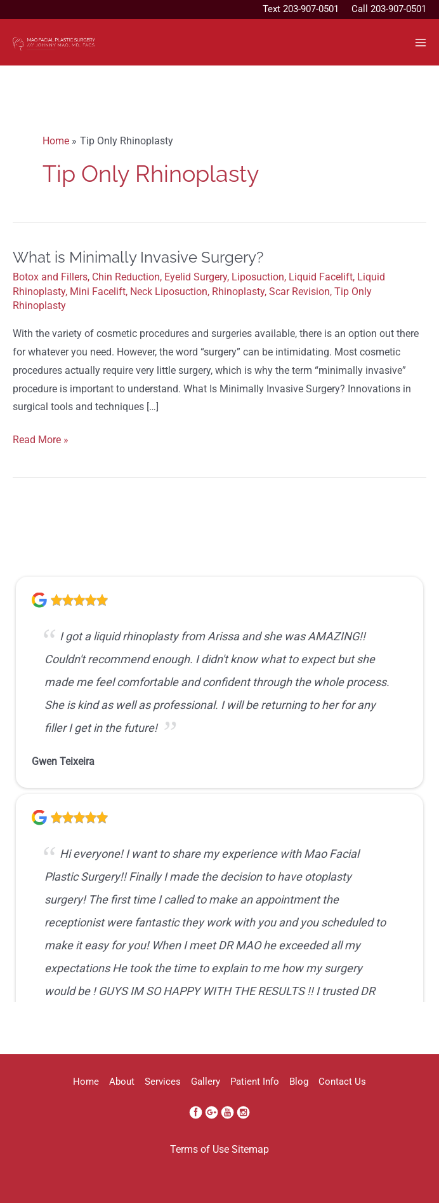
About (121, 1081)
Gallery (205, 1081)
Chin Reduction (126, 277)
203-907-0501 (311, 9)
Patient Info (254, 1081)
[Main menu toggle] (421, 42)
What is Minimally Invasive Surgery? (138, 257)
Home (86, 1081)
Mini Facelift (98, 292)
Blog (298, 1081)
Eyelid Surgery (195, 277)
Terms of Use (199, 1149)
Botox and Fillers (50, 277)
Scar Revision (299, 292)
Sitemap (250, 1149)
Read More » (41, 440)
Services (163, 1081)
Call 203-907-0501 (388, 9)
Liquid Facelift (321, 277)
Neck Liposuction (168, 292)
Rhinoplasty (238, 292)
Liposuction (258, 277)
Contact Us (342, 1081)
